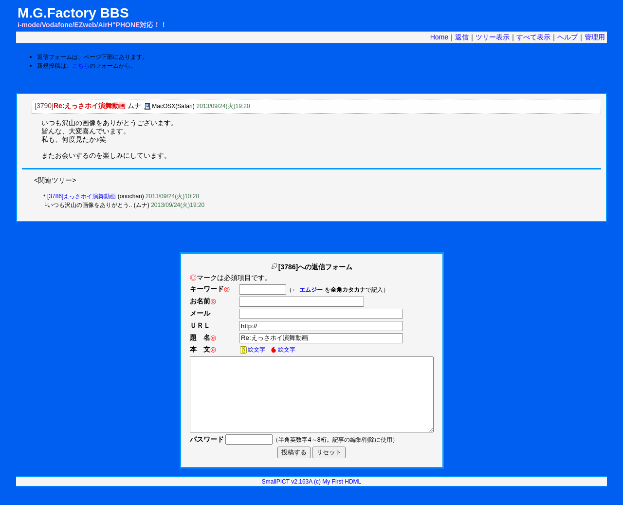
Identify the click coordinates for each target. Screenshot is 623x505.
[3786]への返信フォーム (311, 267)
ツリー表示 (493, 37)
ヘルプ (567, 37)
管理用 (595, 37)
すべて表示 (533, 37)
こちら (81, 65)
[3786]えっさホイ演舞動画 (81, 196)
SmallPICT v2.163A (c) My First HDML (311, 496)
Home (439, 37)
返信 (462, 37)
